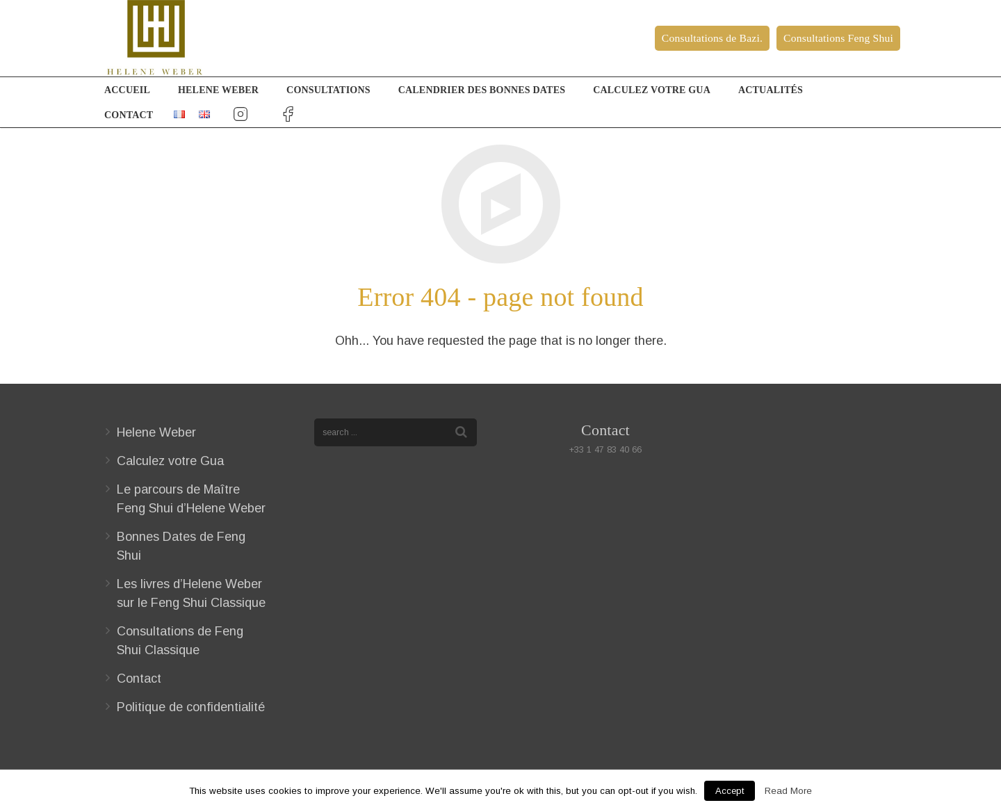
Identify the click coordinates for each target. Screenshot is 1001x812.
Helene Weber (156, 432)
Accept (729, 791)
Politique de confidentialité (191, 707)
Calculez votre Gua (170, 461)
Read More (788, 791)
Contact (139, 678)
